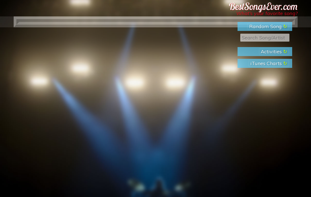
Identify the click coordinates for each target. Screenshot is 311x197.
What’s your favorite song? (267, 13)
